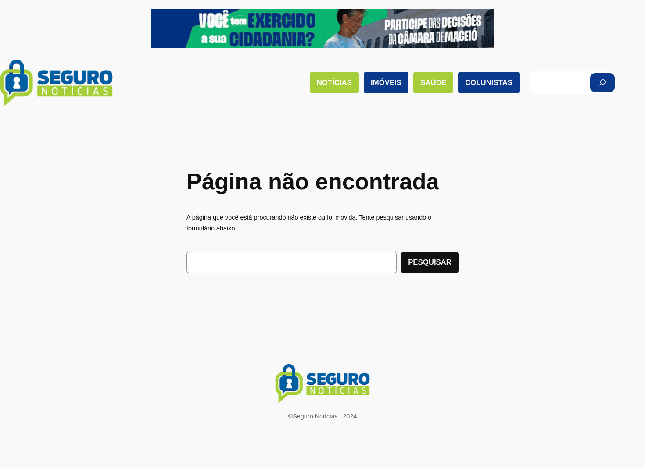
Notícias (334, 82)
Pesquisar (430, 262)
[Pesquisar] (602, 82)
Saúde (433, 82)
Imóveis (386, 82)
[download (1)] (322, 46)
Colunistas (488, 82)
